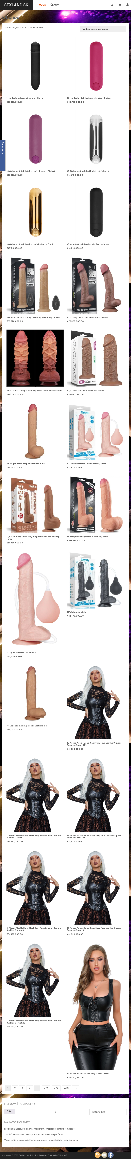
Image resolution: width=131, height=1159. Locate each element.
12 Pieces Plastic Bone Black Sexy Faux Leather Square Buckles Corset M (94, 836)
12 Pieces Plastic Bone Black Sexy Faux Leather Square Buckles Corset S (33, 929)
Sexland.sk (16, 4)
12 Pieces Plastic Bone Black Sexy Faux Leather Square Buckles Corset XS (33, 1021)
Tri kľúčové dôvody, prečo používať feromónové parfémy (33, 1134)
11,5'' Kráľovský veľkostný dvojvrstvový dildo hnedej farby (32, 537)
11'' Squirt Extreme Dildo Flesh (21, 652)
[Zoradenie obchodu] (103, 29)
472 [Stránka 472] (56, 1088)
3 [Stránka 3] (22, 1088)
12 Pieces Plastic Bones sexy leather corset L (89, 1074)
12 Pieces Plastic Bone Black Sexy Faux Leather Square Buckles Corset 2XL (94, 744)
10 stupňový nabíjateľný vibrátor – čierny (88, 244)
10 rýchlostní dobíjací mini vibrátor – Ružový (89, 98)
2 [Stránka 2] (15, 1088)
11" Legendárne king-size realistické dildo (27, 726)
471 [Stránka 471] (46, 1088)
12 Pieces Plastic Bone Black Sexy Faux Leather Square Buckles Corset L (33, 836)
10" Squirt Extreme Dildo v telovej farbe (86, 463)
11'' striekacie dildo (76, 612)
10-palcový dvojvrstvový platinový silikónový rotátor (33, 317)
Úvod (42, 4)
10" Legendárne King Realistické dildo (25, 463)
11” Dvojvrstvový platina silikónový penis (87, 536)
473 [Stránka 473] (66, 1088)
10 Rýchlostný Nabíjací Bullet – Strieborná (88, 171)
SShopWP (62, 1155)
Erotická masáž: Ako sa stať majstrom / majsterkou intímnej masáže (39, 1128)
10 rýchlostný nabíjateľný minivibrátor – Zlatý (29, 244)
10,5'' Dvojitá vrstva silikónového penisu (87, 317)
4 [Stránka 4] (29, 1088)
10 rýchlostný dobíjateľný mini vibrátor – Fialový (30, 171)
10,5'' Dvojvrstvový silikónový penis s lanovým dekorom (34, 390)
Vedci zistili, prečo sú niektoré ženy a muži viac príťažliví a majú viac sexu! (41, 1140)
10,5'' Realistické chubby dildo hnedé (85, 390)
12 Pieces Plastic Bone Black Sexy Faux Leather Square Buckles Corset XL (94, 929)
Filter (10, 1111)
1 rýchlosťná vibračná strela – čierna (24, 98)
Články (55, 4)
